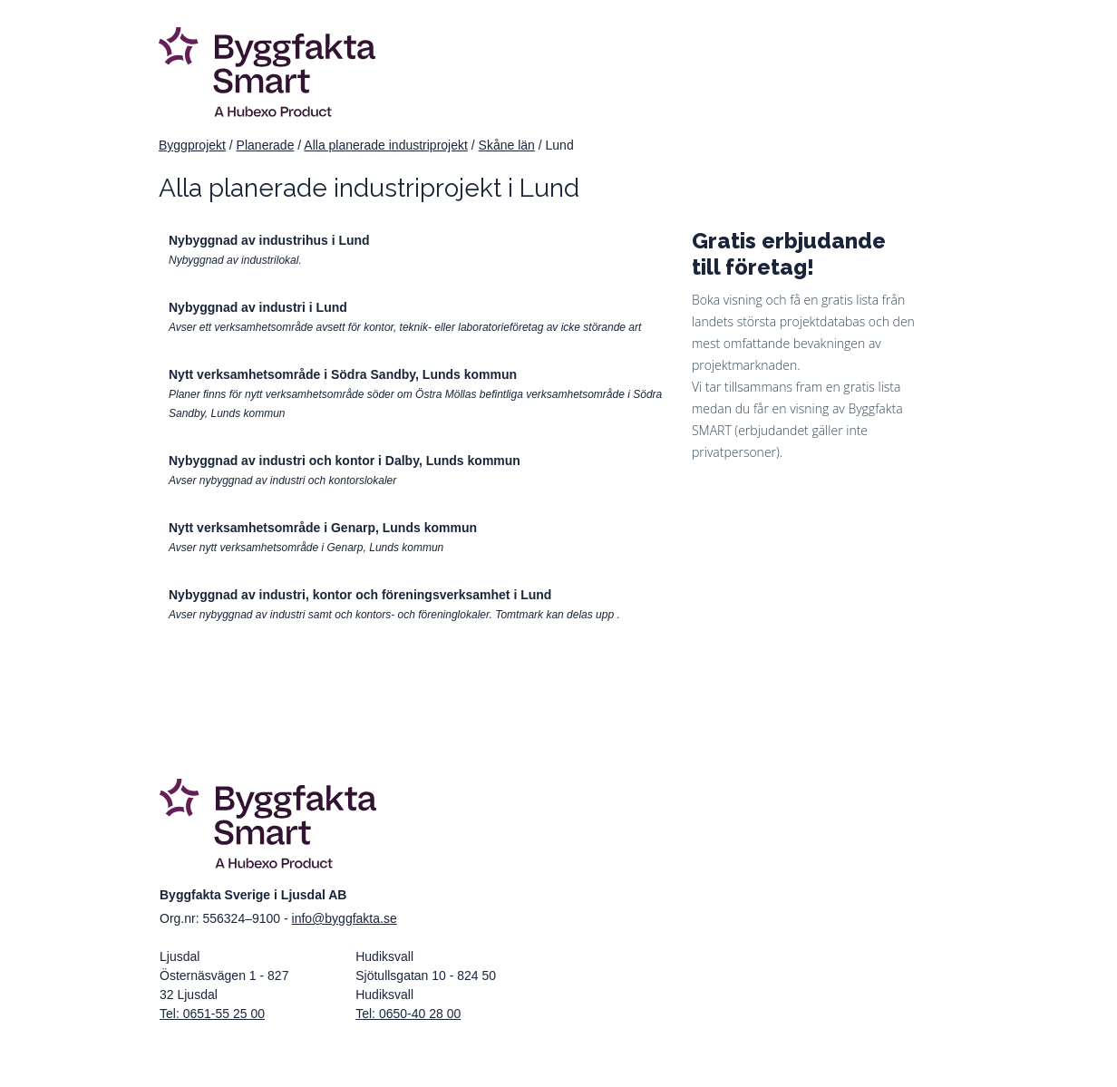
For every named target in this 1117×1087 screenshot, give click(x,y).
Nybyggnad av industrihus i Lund (269, 240)
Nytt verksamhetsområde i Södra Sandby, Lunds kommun (343, 374)
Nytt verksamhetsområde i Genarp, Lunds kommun (323, 527)
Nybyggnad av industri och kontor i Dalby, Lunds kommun (344, 460)
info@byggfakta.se (344, 918)
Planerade (266, 145)
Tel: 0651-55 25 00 (212, 1013)
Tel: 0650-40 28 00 (408, 1013)
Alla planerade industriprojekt (386, 145)
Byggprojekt (192, 145)
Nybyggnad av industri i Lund (258, 307)
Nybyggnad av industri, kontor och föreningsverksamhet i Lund (360, 594)
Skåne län (507, 145)
